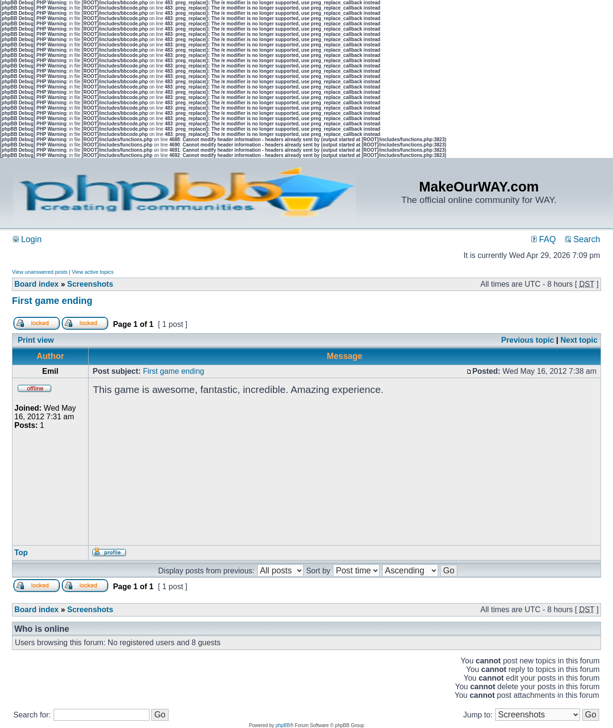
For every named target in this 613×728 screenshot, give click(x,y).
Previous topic (527, 340)
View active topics (93, 272)
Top (21, 553)
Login (27, 239)
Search (582, 239)
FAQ (543, 239)
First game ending (52, 300)
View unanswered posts (40, 272)
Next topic (578, 340)
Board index (36, 284)
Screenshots (90, 284)
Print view (36, 340)
